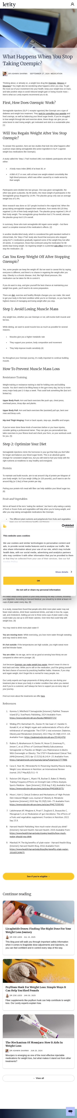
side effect (58, 246)
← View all (38, 1078)
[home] (9, 4)
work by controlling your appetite (52, 113)
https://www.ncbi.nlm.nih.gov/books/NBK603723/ (33, 717)
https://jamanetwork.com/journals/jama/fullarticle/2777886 (38, 759)
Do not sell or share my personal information (38, 589)
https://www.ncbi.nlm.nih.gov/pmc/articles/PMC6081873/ (37, 788)
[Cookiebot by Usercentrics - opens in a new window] (62, 526)
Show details (61, 572)
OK (38, 580)
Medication (56, 74)
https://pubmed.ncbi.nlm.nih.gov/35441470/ (45, 737)
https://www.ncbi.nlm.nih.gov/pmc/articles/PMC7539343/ (37, 804)
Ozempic (52, 83)
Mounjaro (7, 86)
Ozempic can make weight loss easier (31, 664)
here (43, 696)
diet (13, 295)
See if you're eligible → (38, 876)
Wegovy (61, 83)
